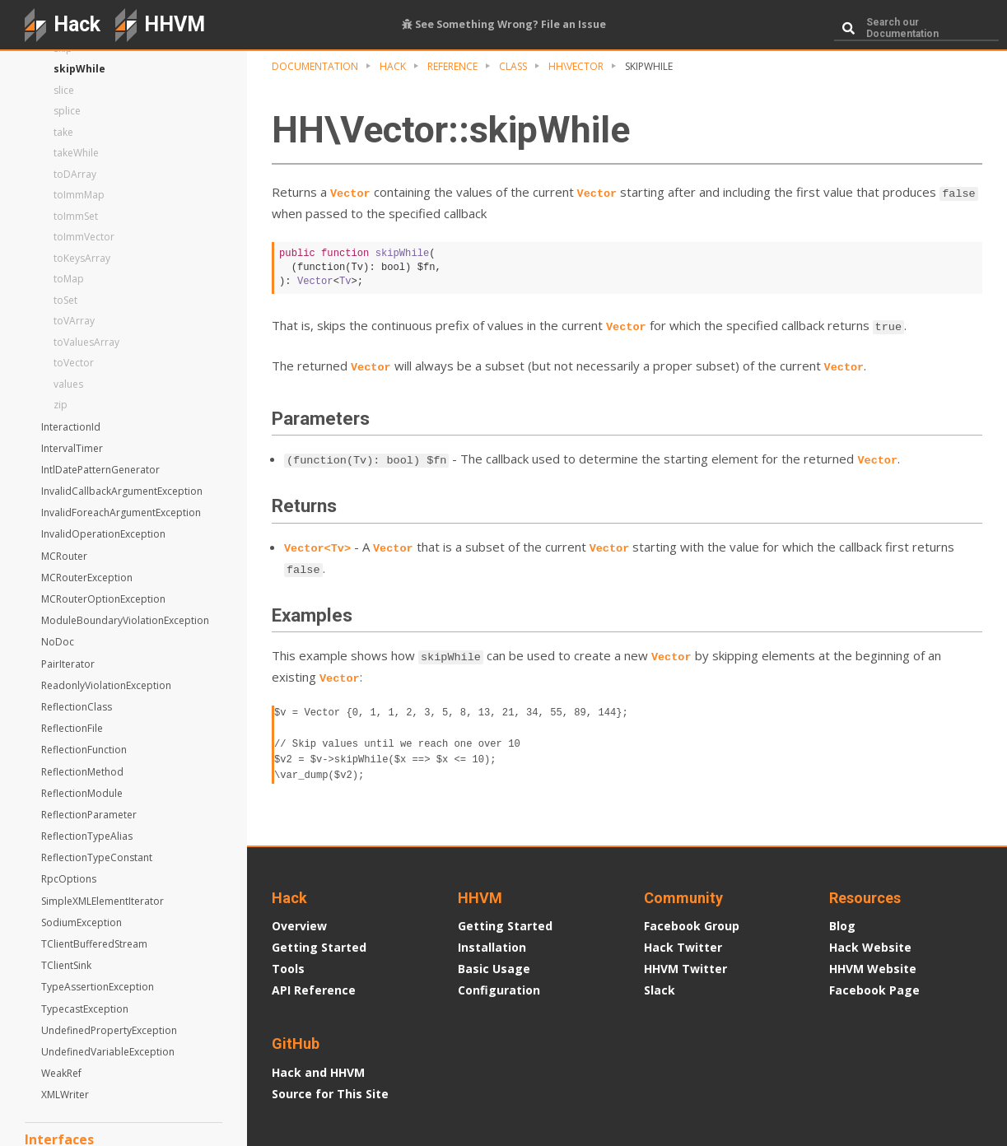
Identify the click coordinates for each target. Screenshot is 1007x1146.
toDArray (75, 174)
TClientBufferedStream (94, 944)
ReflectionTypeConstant (96, 857)
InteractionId (70, 427)
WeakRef (61, 1073)
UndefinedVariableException (108, 1052)
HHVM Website (872, 968)
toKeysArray (82, 258)
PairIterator (68, 664)
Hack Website (870, 947)
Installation (492, 947)
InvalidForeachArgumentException (121, 512)
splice (67, 111)
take (63, 132)
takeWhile (76, 153)
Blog (842, 926)
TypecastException (84, 1009)
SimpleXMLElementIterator (102, 901)
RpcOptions (68, 879)
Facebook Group (691, 926)
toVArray (74, 321)
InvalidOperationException (103, 534)
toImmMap (79, 195)
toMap (69, 279)
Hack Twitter (683, 947)
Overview (299, 926)
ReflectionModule (82, 793)
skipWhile (79, 69)
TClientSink (66, 965)
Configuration (499, 990)
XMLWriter (65, 1095)
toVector (74, 363)
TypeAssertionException (97, 987)
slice (64, 90)
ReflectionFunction (84, 750)
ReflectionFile (72, 728)
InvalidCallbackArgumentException (122, 491)
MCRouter (64, 556)
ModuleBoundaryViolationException (125, 620)
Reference (452, 66)
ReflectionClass (76, 707)
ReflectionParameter (89, 815)
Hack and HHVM (318, 1072)
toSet (65, 300)
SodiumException (81, 922)
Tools (288, 968)
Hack (393, 66)
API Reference (314, 990)
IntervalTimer (72, 448)
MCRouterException (87, 578)
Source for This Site (330, 1094)
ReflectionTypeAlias (87, 836)
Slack (659, 990)
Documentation (315, 66)
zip (61, 405)
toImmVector (84, 237)
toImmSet (76, 216)
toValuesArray (86, 342)
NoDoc (57, 642)
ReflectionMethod (82, 772)
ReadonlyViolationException (106, 685)
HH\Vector (576, 66)
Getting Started (319, 947)
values (68, 384)
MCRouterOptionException (103, 599)
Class (513, 66)
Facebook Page (874, 990)
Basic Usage (494, 968)
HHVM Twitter (685, 968)
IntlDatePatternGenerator (100, 470)
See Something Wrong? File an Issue (504, 24)
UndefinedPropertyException (109, 1030)
